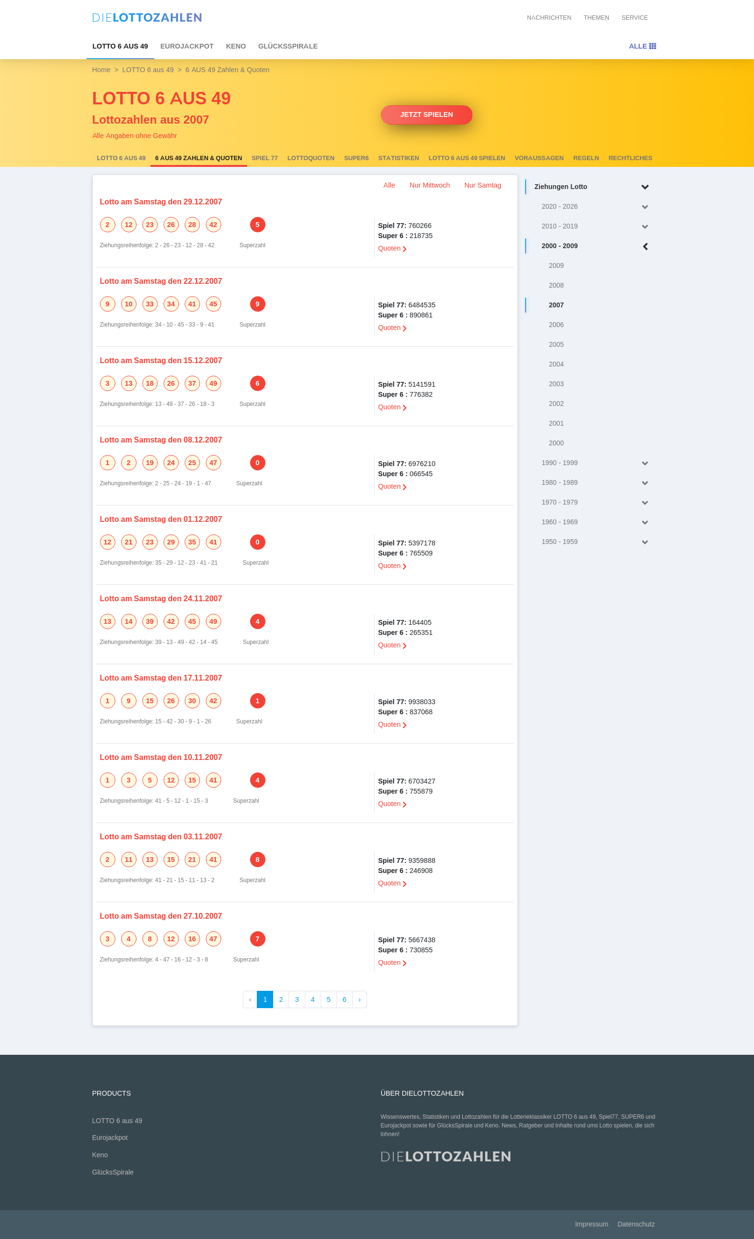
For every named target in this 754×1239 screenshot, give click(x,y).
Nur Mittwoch (430, 185)
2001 (556, 423)
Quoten (392, 248)
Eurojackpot (187, 46)
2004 (556, 364)
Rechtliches (631, 158)
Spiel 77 (265, 158)
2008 (556, 285)
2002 (556, 403)
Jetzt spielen (427, 114)
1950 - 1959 (597, 542)
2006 (556, 324)
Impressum (591, 1224)
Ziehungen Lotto (594, 187)
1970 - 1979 (597, 502)
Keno (236, 46)
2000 (556, 443)
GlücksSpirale (288, 46)
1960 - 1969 (597, 522)
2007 (556, 305)
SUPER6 (356, 158)
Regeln (586, 158)
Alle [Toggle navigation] (642, 46)
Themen (596, 17)
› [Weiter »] (360, 999)
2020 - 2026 (597, 207)
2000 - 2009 (597, 246)
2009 (556, 265)
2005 (556, 344)
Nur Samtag (483, 185)
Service (635, 17)
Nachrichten (549, 17)
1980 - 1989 (597, 483)
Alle (389, 185)
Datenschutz (636, 1224)
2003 (556, 384)
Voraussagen (539, 158)
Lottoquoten (311, 158)
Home (101, 70)
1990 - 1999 (597, 463)
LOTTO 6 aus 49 (120, 46)
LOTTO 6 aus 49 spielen (467, 158)
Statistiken (398, 158)
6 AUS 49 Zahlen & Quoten (198, 158)
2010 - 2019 (597, 226)
